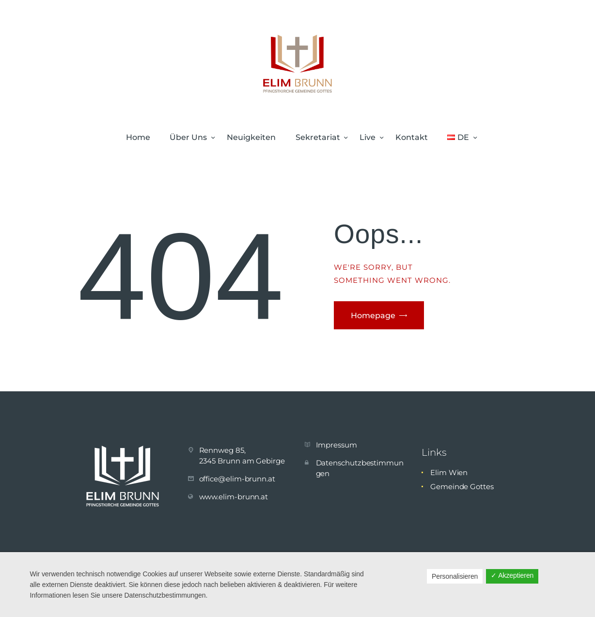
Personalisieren (455, 576)
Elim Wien (449, 472)
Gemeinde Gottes (462, 486)
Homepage (373, 315)
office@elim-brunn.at (237, 478)
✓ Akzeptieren (512, 575)
